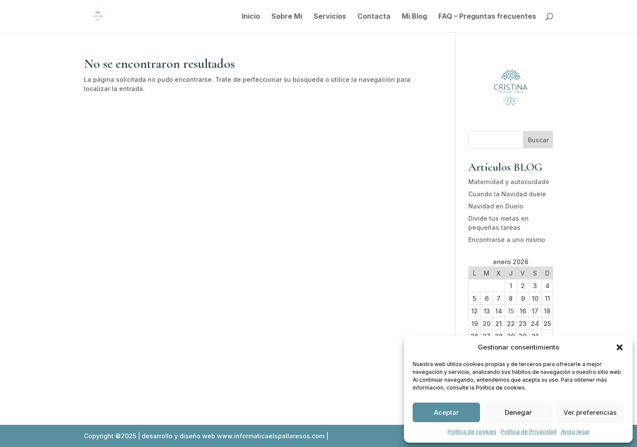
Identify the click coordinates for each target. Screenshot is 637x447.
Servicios (329, 16)
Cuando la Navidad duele (507, 194)
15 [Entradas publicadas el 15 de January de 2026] (511, 311)
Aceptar (446, 412)
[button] (619, 347)
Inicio (251, 16)
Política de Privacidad (529, 431)
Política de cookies (472, 431)
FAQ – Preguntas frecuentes (487, 16)
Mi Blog (414, 16)
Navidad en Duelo (495, 206)
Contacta (373, 16)
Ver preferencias (590, 412)
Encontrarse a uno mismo (506, 239)
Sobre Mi (286, 16)
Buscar (538, 140)
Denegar (518, 412)
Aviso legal (575, 431)
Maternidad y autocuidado (508, 181)
